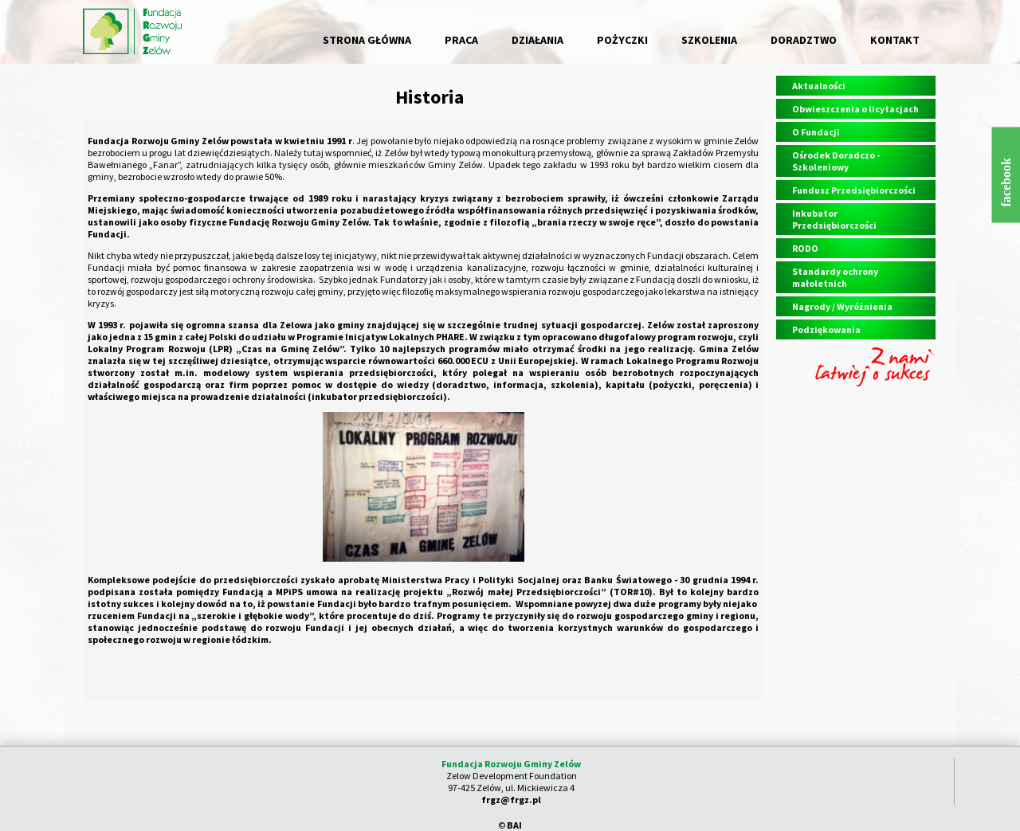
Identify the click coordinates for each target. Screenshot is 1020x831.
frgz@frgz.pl (511, 800)
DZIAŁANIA (537, 40)
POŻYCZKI (622, 40)
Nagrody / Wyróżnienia (842, 306)
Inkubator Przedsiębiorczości (834, 219)
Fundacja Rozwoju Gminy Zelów (511, 764)
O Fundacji (816, 132)
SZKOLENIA (709, 40)
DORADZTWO (804, 40)
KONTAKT (895, 40)
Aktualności (818, 86)
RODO (805, 248)
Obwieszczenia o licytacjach (855, 109)
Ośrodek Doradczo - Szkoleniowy (836, 161)
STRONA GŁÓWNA (367, 40)
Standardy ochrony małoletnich (835, 277)
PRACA (461, 40)
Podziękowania (826, 329)
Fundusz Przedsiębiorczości (854, 190)
